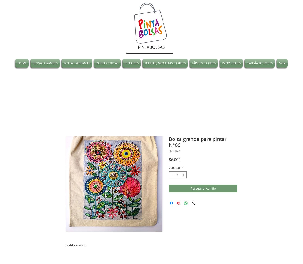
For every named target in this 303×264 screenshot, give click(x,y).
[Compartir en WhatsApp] (186, 203)
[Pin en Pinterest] (178, 203)
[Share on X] (193, 203)
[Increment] (183, 175)
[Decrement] (171, 175)
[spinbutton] (177, 175)
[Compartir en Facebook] (171, 203)
